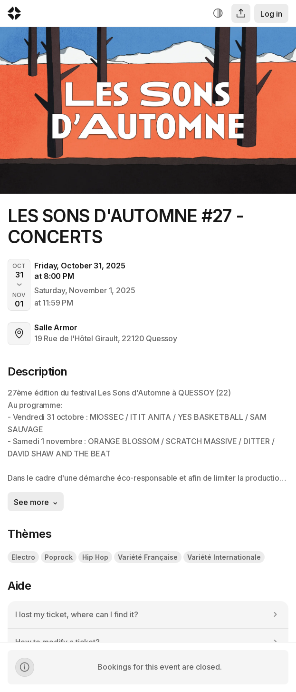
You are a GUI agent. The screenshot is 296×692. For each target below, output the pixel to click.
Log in (271, 14)
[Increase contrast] (218, 13)
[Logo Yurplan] (14, 15)
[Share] (240, 13)
